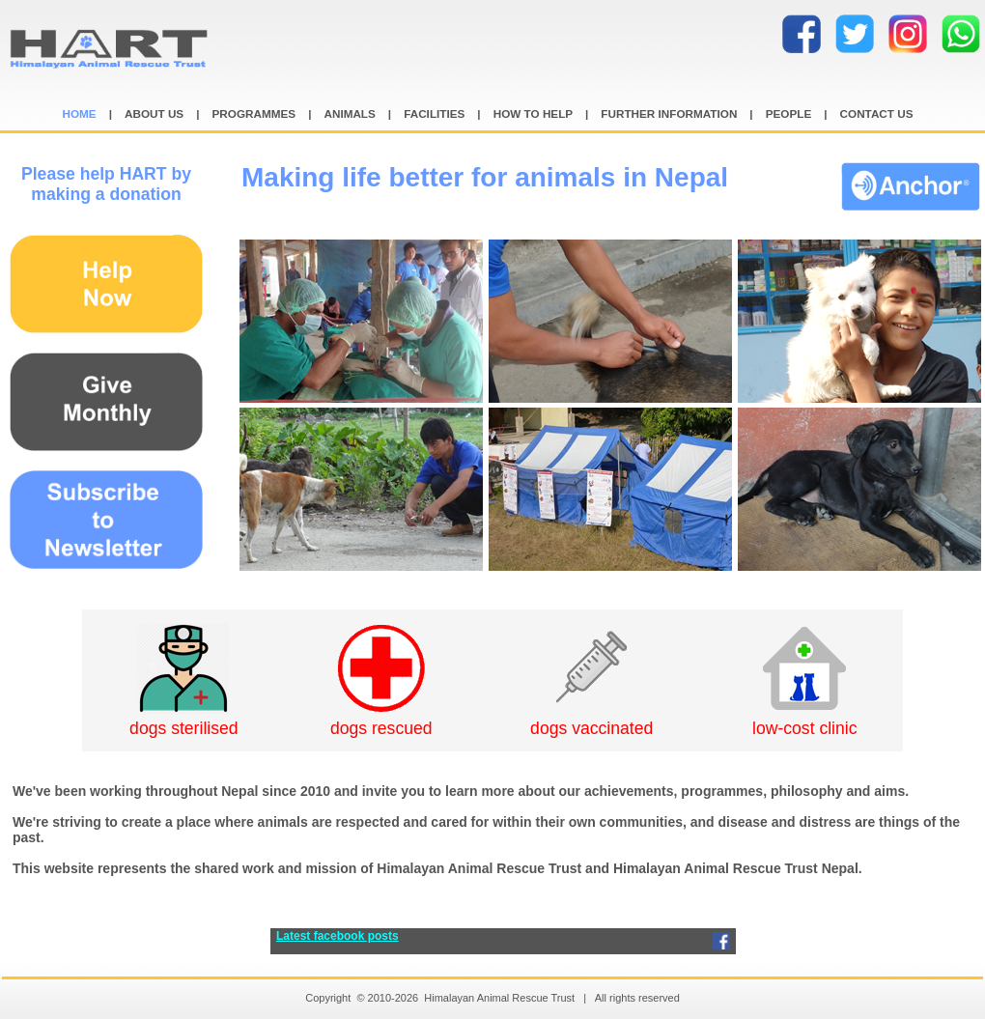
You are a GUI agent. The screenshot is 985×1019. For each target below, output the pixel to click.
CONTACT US (877, 113)
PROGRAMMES (254, 113)
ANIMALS (349, 113)
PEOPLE (789, 113)
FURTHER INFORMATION (669, 113)
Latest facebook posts (337, 936)
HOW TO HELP (533, 113)
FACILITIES (434, 113)
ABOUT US (154, 113)
